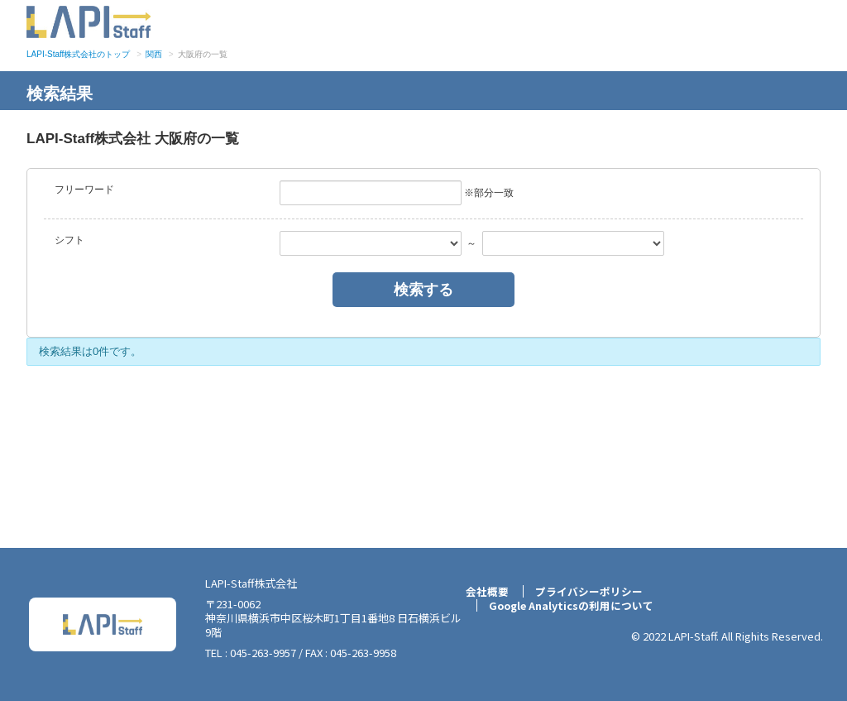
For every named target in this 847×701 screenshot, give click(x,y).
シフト (69, 240)
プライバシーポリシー (586, 591)
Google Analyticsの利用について (571, 605)
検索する (423, 289)
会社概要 (483, 591)
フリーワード (84, 189)
